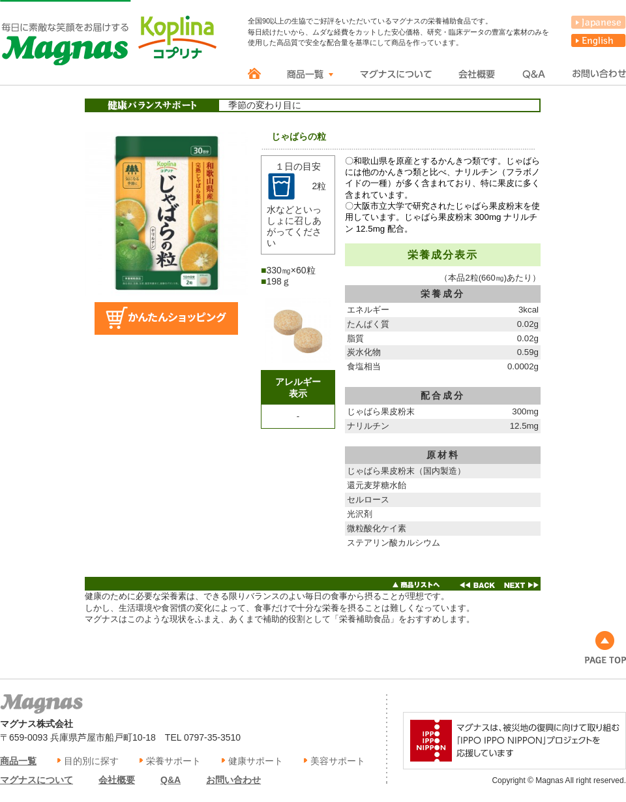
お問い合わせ (233, 780)
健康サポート (255, 761)
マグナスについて (36, 780)
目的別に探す (91, 761)
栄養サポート (173, 761)
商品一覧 (18, 761)
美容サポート (337, 761)
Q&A (170, 780)
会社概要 (116, 780)
